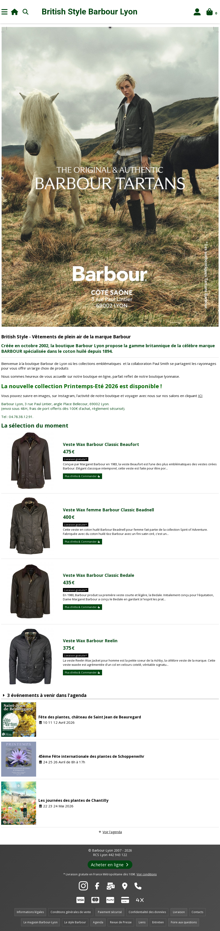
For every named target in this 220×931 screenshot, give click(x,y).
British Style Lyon (90, 12)
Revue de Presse (121, 922)
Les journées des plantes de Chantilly (73, 800)
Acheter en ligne (110, 864)
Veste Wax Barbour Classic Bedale (98, 575)
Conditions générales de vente (71, 912)
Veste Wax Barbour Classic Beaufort (101, 444)
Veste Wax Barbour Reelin (90, 640)
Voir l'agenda (112, 832)
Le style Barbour (75, 922)
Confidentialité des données (147, 912)
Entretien (158, 922)
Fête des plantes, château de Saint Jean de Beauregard (89, 717)
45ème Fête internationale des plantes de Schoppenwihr (91, 756)
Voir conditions (147, 874)
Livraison (179, 912)
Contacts (197, 912)
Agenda (98, 922)
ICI (200, 395)
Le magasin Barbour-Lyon (41, 922)
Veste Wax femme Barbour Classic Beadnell (108, 510)
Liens (142, 922)
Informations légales (30, 912)
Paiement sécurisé (110, 912)
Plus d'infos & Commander (82, 476)
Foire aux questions (184, 922)
